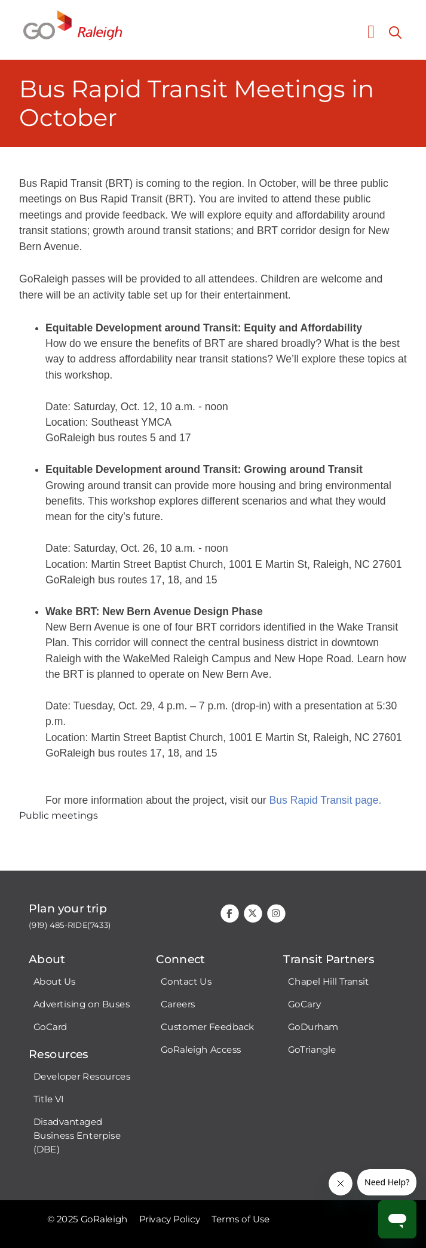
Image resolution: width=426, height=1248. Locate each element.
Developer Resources (81, 1076)
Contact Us (186, 981)
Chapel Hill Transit (328, 981)
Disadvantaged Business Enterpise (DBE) (77, 1136)
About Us (54, 981)
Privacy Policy (170, 1219)
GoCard (50, 1027)
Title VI (48, 1099)
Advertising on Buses (81, 1004)
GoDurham (313, 1027)
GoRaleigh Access (201, 1049)
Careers (178, 1004)
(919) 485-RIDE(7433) (70, 925)
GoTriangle (312, 1049)
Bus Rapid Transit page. (325, 800)
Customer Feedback (208, 1027)
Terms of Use (241, 1219)
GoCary (304, 1004)
